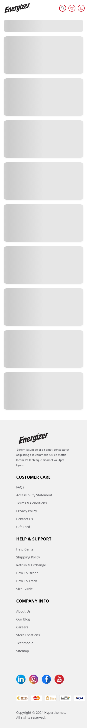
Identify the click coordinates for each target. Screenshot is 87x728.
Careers (22, 627)
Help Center (25, 549)
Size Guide (24, 589)
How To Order (27, 573)
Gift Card (23, 527)
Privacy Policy (26, 511)
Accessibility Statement (34, 495)
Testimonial (25, 643)
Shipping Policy (28, 557)
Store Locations (28, 635)
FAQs (20, 487)
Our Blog (23, 619)
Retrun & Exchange (31, 565)
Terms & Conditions (31, 503)
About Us (23, 611)
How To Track (26, 581)
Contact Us (24, 519)
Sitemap (22, 651)
